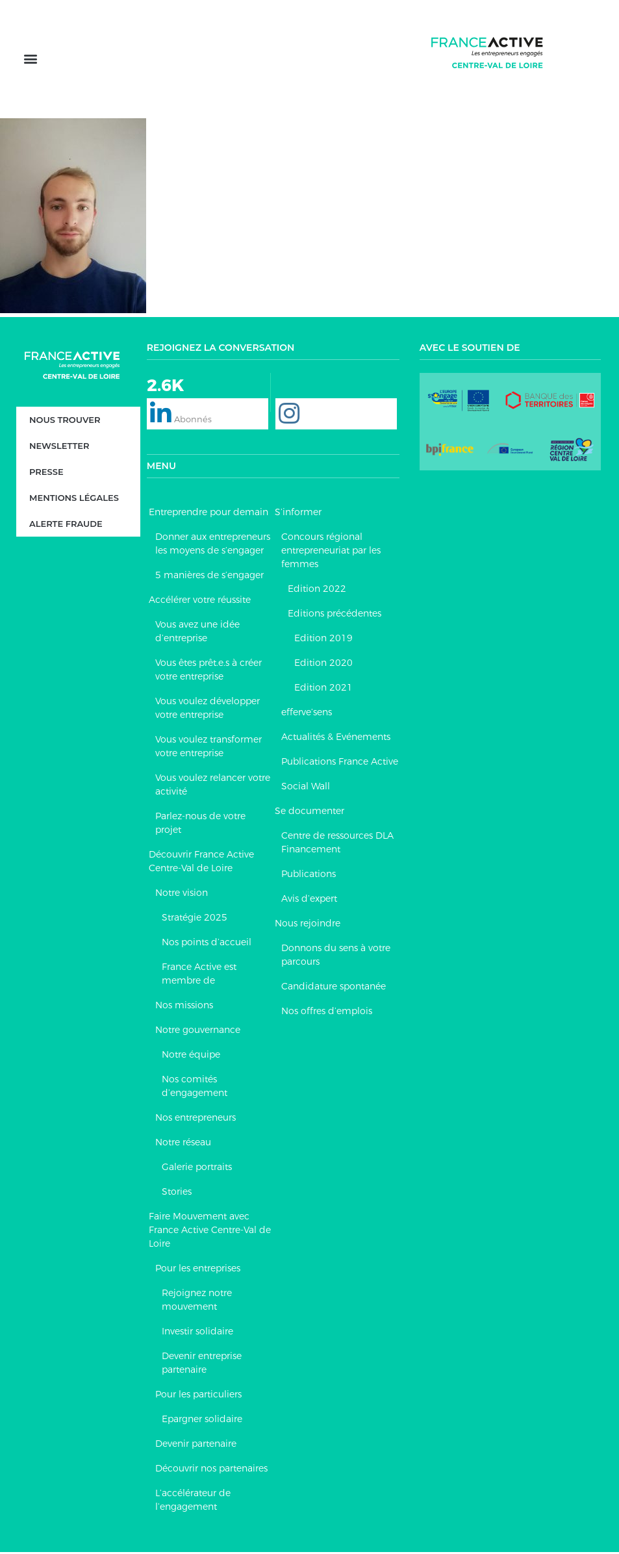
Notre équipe (191, 1056)
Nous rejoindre (307, 925)
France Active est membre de (199, 975)
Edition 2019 (323, 640)
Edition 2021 (323, 689)
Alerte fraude (66, 525)
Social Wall (305, 788)
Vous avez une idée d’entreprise (197, 633)
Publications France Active (339, 763)
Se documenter (309, 813)
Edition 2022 (317, 590)
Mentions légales (74, 499)
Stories (177, 1193)
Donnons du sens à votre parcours (335, 956)
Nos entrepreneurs (195, 1119)
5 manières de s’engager (209, 577)
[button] (30, 60)
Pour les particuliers (198, 1396)
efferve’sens (306, 714)
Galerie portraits (197, 1169)
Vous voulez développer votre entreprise (207, 709)
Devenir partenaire (195, 1445)
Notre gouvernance (197, 1032)
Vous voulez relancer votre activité (212, 786)
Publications (308, 876)
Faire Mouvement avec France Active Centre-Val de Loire (210, 1231)
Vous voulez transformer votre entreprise (208, 748)
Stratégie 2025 (194, 919)
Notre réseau (183, 1144)
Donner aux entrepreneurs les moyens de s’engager (212, 545)
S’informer (298, 514)
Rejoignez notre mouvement (197, 1301)
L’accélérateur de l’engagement (193, 1501)
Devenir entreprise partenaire (202, 1364)
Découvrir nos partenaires (211, 1470)
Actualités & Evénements (335, 739)
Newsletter (59, 447)
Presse (46, 473)
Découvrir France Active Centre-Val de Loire (201, 863)
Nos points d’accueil (206, 944)
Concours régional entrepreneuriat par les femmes (331, 552)
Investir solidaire (197, 1333)
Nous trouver (65, 421)
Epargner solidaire (202, 1421)
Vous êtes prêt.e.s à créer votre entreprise (208, 671)
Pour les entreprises (197, 1270)
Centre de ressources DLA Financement (337, 844)
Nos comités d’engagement (194, 1088)
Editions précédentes (334, 615)
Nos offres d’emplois (326, 1013)
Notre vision (181, 894)
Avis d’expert (309, 900)
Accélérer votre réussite (200, 601)
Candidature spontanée (333, 988)
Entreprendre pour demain (208, 514)
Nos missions (184, 1007)
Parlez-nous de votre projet (200, 824)
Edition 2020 (323, 664)
